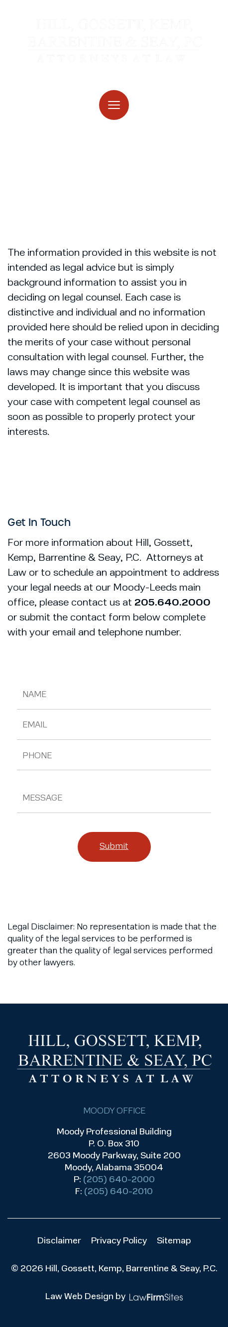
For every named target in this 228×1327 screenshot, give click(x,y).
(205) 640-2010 (118, 1192)
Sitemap (174, 1241)
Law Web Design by (85, 1297)
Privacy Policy (119, 1241)
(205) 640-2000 (119, 1180)
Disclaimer (59, 1241)
